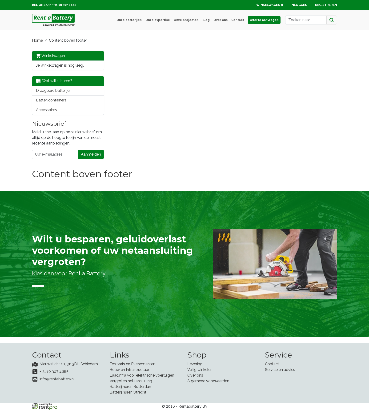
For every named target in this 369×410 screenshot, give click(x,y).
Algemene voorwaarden (208, 381)
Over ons (220, 20)
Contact (237, 20)
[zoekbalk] (306, 20)
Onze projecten (186, 20)
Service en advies (280, 369)
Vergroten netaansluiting (131, 381)
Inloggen (299, 5)
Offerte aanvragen (264, 20)
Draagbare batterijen (54, 90)
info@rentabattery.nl (57, 379)
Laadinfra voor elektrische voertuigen (142, 375)
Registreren (326, 5)
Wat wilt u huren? (54, 81)
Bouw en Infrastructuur (129, 369)
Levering (194, 364)
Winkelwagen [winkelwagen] (269, 5)
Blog (206, 20)
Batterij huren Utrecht (128, 392)
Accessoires (46, 110)
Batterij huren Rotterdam (131, 386)
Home (37, 40)
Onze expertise (157, 20)
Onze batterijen (129, 20)
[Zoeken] (331, 20)
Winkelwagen (50, 55)
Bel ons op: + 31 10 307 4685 (54, 5)
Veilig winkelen (200, 369)
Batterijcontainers (51, 100)
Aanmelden (91, 154)
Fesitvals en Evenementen (132, 364)
